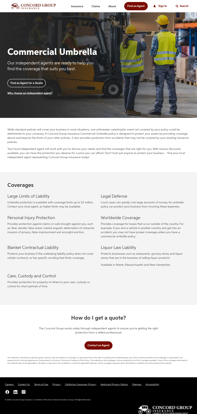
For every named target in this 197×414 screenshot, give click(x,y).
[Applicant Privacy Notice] (114, 384)
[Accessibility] (152, 384)
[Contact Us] (24, 384)
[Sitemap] (137, 384)
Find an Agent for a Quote (26, 83)
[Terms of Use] (41, 384)
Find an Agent (136, 6)
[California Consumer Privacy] (81, 384)
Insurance (77, 6)
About (112, 6)
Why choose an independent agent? (29, 93)
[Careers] (9, 384)
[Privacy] (56, 384)
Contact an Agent (98, 345)
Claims (96, 6)
